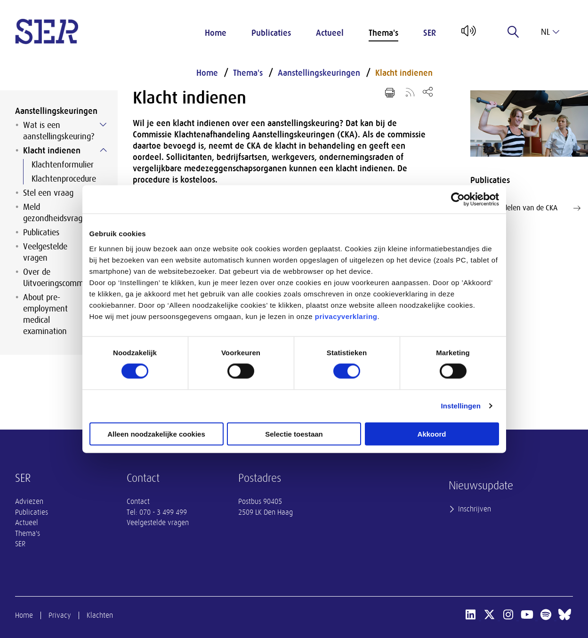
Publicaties (271, 33)
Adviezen (29, 501)
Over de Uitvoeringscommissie (60, 277)
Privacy (59, 615)
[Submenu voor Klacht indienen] (103, 150)
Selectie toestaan (294, 434)
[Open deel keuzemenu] (428, 91)
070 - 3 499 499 (163, 512)
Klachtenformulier (63, 164)
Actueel (330, 33)
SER (429, 33)
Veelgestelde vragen (45, 252)
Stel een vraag (48, 193)
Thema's (383, 33)
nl (550, 32)
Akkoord (432, 434)
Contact (138, 501)
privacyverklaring (346, 316)
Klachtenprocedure (64, 178)
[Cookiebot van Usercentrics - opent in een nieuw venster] (458, 199)
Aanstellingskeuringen (56, 111)
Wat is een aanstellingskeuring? (58, 130)
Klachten (100, 615)
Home (215, 33)
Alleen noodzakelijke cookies (156, 434)
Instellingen (461, 406)
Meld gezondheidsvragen (57, 212)
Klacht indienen (52, 150)
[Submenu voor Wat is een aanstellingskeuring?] (103, 125)
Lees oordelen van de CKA (529, 208)
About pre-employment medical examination (45, 314)
